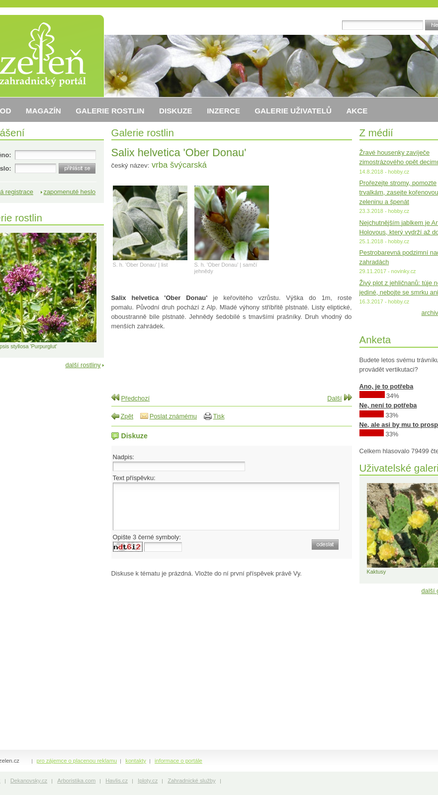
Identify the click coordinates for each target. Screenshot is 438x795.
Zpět (127, 416)
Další (334, 398)
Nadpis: (123, 457)
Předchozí (135, 398)
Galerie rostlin (142, 132)
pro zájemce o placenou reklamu (77, 761)
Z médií (376, 132)
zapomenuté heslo (70, 192)
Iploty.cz (148, 781)
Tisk (219, 416)
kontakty (135, 761)
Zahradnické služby (191, 781)
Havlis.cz (116, 781)
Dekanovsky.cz (28, 781)
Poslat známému (173, 416)
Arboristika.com (76, 781)
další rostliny (82, 365)
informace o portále (178, 761)
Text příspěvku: (134, 478)
